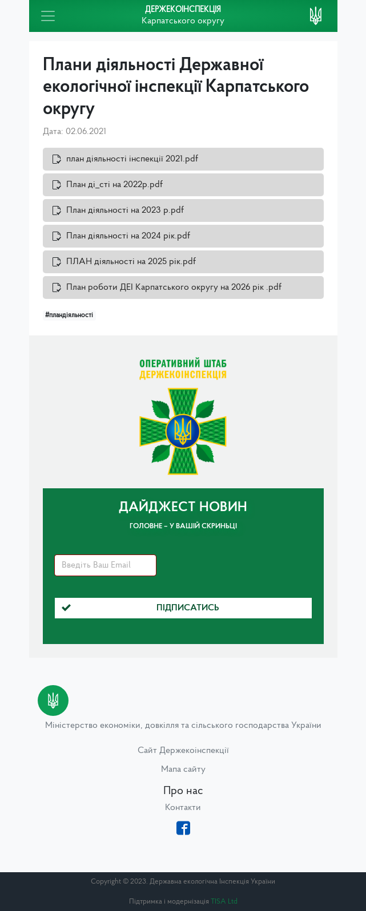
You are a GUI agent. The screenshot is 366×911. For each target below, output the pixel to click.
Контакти (183, 807)
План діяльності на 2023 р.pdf (125, 210)
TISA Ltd (224, 901)
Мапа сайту (183, 769)
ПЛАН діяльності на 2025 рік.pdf (131, 261)
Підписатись (140, 608)
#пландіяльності (69, 315)
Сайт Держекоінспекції (183, 750)
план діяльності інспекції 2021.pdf (132, 159)
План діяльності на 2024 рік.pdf (128, 236)
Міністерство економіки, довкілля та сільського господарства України (183, 725)
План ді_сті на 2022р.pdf (114, 184)
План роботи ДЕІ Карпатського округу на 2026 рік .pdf (173, 287)
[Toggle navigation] (48, 16)
